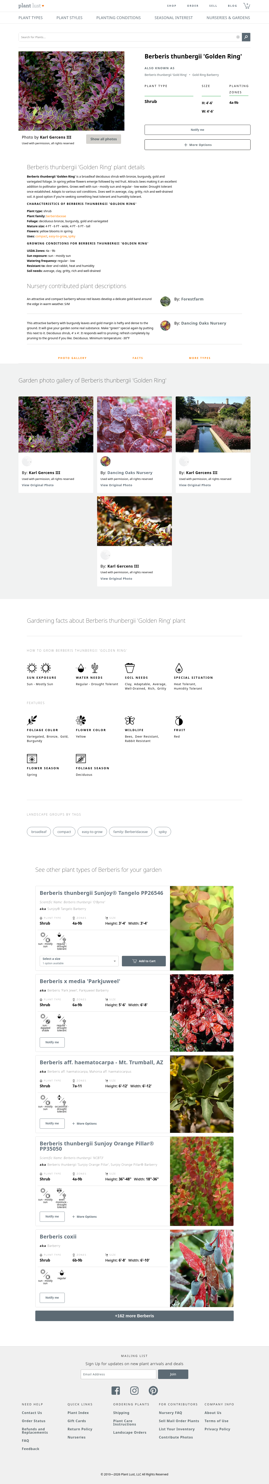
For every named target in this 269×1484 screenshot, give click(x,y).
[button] (238, 37)
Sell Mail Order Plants (179, 1421)
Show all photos (103, 139)
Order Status (34, 1421)
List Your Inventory (177, 1429)
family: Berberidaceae (130, 831)
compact (41, 236)
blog (232, 6)
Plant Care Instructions (124, 1423)
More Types (200, 358)
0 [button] (247, 4)
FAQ (25, 1440)
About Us (213, 1412)
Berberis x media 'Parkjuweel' (80, 981)
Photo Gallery (72, 358)
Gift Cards (76, 1421)
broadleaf (38, 831)
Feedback (31, 1448)
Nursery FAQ (170, 1412)
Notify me (197, 129)
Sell (213, 6)
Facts (138, 358)
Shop (172, 6)
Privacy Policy (217, 1429)
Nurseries (76, 1437)
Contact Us (32, 1412)
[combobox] (79, 961)
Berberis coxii (58, 1236)
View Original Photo (38, 485)
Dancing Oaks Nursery (130, 472)
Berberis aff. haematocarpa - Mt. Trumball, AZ (101, 1062)
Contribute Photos (176, 1437)
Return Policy (79, 1429)
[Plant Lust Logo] (31, 6)
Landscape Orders (129, 1432)
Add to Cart (144, 961)
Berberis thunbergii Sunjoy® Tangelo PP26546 (101, 892)
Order (193, 6)
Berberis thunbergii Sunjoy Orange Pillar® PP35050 (97, 1146)
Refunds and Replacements (35, 1431)
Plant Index (78, 1412)
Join (173, 1374)
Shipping (121, 1412)
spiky (71, 236)
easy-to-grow (58, 236)
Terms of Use (217, 1421)
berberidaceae (56, 216)
